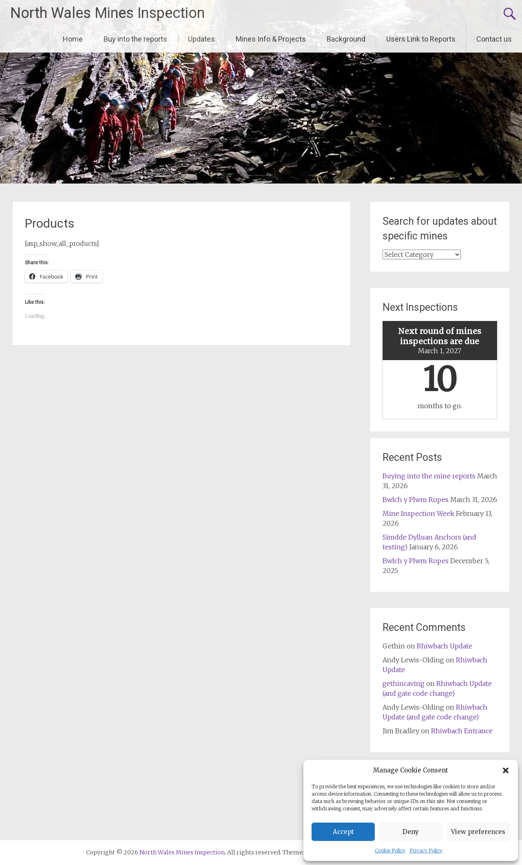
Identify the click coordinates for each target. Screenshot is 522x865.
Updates (201, 39)
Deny (411, 832)
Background (346, 39)
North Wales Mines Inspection (107, 13)
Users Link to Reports (421, 39)
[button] (506, 770)
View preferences (478, 832)
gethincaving (404, 683)
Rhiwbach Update (444, 646)
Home (73, 39)
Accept (343, 832)
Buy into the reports (135, 39)
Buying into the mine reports (429, 476)
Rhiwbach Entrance (462, 731)
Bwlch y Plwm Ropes (416, 500)
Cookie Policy (390, 850)
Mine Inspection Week (418, 513)
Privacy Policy (425, 850)
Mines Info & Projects (271, 39)
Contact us (494, 39)
